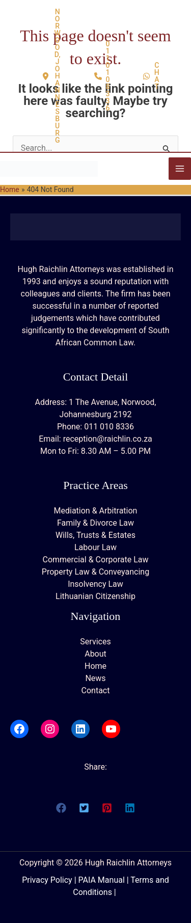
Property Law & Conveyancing (95, 572)
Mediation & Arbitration (96, 510)
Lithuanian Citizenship (95, 596)
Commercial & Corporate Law (95, 559)
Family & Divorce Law (95, 523)
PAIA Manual (101, 880)
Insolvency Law (95, 584)
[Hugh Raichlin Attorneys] (49, 168)
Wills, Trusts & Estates (95, 535)
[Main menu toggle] (180, 168)
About (95, 654)
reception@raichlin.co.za (107, 439)
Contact (95, 690)
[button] (51, 76)
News (95, 678)
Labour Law (95, 547)
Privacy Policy (47, 880)
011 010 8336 (109, 426)
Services (95, 641)
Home (95, 666)
